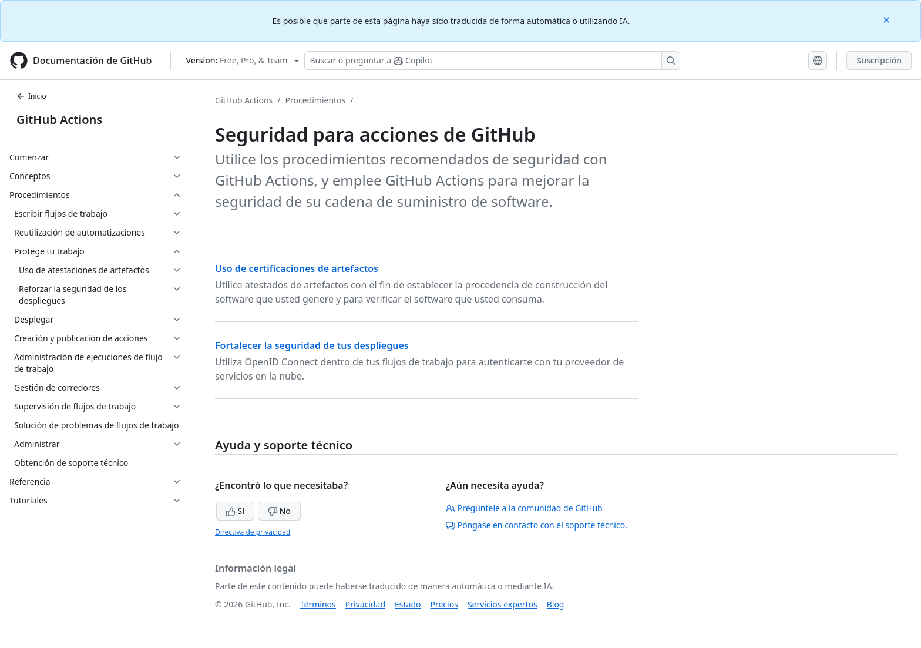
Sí (235, 510)
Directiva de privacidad (252, 532)
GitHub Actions (59, 119)
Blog (555, 604)
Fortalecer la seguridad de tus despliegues (312, 345)
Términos (318, 604)
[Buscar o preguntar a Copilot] (492, 60)
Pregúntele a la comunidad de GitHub (524, 507)
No (279, 510)
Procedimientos (315, 100)
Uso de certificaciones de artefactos (296, 268)
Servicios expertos (502, 604)
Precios (444, 604)
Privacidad (365, 604)
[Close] (887, 19)
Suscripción (879, 60)
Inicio (31, 96)
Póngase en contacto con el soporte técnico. (536, 525)
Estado (408, 604)
